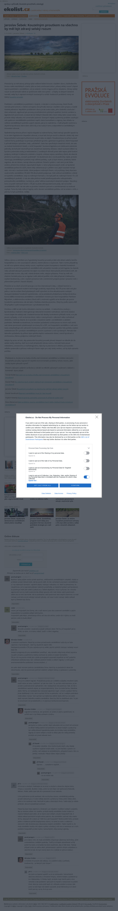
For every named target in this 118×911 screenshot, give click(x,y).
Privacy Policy (71, 493)
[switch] (87, 453)
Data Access (59, 493)
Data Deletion (46, 493)
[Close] (97, 418)
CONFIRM (75, 485)
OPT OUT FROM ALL (42, 485)
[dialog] (59, 455)
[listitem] (59, 448)
